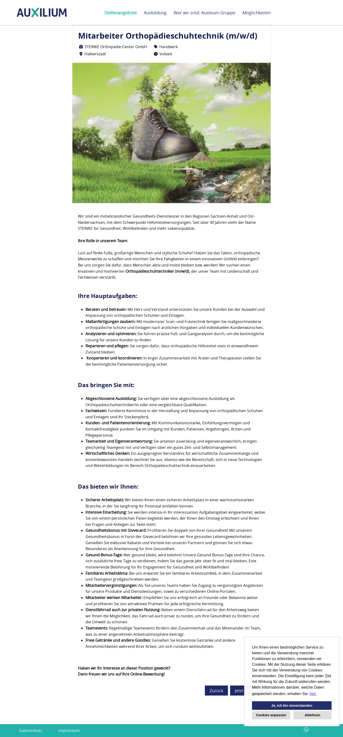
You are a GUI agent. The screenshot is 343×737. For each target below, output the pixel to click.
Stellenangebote (120, 12)
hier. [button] (313, 694)
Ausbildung (155, 12)
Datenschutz (30, 730)
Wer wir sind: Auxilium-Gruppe (204, 12)
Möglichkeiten (256, 12)
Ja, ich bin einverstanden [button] (291, 705)
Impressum (69, 730)
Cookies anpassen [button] (271, 715)
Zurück (216, 690)
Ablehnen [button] (312, 715)
